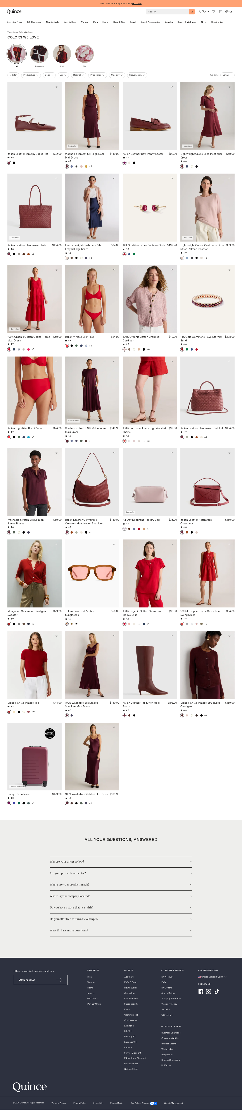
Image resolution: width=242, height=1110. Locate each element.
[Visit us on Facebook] (200, 992)
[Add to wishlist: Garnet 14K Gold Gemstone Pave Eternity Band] (229, 270)
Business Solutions (171, 1033)
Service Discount (132, 1053)
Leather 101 (129, 1026)
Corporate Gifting (170, 1038)
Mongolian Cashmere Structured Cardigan (200, 704)
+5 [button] (33, 349)
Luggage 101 (130, 1042)
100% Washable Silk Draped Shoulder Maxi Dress (81, 704)
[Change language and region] (212, 977)
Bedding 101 (130, 1036)
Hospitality (167, 1055)
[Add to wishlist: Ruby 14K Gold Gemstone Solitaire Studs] (172, 178)
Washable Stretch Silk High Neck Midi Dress (84, 155)
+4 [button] (90, 166)
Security (165, 1009)
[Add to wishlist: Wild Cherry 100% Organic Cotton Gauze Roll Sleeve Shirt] (172, 544)
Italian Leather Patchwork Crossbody (196, 521)
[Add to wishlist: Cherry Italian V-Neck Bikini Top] (114, 270)
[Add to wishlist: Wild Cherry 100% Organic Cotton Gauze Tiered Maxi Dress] (56, 270)
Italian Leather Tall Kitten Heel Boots (141, 704)
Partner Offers (94, 1004)
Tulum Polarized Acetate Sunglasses (85, 612)
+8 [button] (205, 624)
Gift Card (137, 3)
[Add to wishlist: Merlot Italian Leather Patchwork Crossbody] (229, 453)
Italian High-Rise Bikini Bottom (25, 428)
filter (13, 75)
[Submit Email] (60, 980)
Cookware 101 (131, 1020)
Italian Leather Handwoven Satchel (201, 428)
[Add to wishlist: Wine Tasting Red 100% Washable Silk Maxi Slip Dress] (114, 727)
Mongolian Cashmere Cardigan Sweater (26, 612)
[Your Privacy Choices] (144, 1103)
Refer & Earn (130, 982)
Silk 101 (127, 1031)
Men (89, 977)
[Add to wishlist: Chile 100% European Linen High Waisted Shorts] (172, 361)
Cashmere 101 (131, 1015)
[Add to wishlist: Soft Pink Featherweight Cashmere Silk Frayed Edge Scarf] (114, 178)
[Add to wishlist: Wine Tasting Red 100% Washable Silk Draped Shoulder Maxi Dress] (114, 636)
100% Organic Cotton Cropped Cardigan (141, 338)
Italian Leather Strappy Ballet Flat (27, 153)
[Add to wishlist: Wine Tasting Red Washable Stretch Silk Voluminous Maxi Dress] (114, 361)
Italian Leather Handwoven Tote (26, 245)
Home (90, 988)
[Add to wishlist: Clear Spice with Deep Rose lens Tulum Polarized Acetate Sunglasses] (114, 544)
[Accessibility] (98, 1103)
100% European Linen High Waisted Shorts (144, 429)
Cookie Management (173, 1103)
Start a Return (168, 993)
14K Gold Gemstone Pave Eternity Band (201, 338)
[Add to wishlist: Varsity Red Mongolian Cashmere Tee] (56, 636)
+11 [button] (33, 711)
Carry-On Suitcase (18, 793)
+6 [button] (205, 258)
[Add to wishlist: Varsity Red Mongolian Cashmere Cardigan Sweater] (56, 544)
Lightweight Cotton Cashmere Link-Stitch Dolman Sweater (202, 247)
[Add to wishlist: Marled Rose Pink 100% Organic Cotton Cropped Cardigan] (172, 270)
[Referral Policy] (116, 1103)
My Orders (166, 988)
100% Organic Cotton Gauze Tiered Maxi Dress (28, 338)
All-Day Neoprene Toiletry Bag (141, 519)
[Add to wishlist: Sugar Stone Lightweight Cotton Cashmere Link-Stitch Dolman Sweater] (229, 178)
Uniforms (166, 1065)
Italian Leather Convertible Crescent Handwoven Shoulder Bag (84, 521)
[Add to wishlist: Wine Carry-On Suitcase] (56, 727)
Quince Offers (131, 1069)
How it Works (130, 988)
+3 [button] (90, 258)
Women (91, 982)
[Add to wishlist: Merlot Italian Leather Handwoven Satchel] (229, 361)
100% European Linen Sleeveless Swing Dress (200, 612)
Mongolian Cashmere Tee (23, 702)
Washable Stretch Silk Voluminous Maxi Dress (85, 429)
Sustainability (131, 1004)
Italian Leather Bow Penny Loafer (143, 153)
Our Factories (131, 998)
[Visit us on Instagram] (208, 992)
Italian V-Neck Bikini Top (79, 336)
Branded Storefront (171, 1060)
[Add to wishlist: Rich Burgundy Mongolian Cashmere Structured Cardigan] (229, 636)
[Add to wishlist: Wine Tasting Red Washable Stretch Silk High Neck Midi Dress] (114, 87)
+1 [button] (33, 254)
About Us (129, 977)
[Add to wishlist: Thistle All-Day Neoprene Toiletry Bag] (172, 453)
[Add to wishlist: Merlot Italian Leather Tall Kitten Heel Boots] (172, 636)
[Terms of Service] (59, 1103)
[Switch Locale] (226, 11)
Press (127, 1009)
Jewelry (91, 993)
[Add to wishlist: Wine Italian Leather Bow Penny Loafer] (172, 87)
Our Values (129, 993)
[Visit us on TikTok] (216, 992)
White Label (167, 1049)
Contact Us (167, 1015)
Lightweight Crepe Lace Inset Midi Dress (201, 155)
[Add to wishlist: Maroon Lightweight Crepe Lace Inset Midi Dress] (229, 87)
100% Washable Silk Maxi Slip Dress (86, 793)
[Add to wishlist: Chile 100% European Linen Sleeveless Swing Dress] (229, 544)
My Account (167, 977)
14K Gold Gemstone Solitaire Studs (144, 245)
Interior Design (168, 1044)
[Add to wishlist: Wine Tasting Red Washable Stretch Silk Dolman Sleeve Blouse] (56, 453)
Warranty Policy (169, 1004)
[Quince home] (14, 11)
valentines (12, 32)
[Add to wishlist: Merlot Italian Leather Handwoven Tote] (56, 178)
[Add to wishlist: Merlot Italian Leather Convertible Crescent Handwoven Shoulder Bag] (114, 453)
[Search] (192, 11)
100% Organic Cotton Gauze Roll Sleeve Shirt (142, 612)
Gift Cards (92, 998)
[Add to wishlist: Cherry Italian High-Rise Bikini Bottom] (56, 361)
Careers (128, 1047)
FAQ (163, 982)
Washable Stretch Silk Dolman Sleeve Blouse (25, 521)
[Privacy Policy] (79, 1103)
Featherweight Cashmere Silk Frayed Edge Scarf (83, 247)
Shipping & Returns (171, 998)
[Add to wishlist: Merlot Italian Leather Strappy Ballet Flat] (56, 87)
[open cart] (220, 11)
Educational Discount (135, 1058)
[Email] (33, 980)
